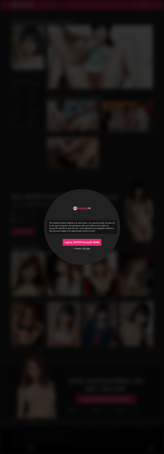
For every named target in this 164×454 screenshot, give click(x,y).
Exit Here (86, 249)
